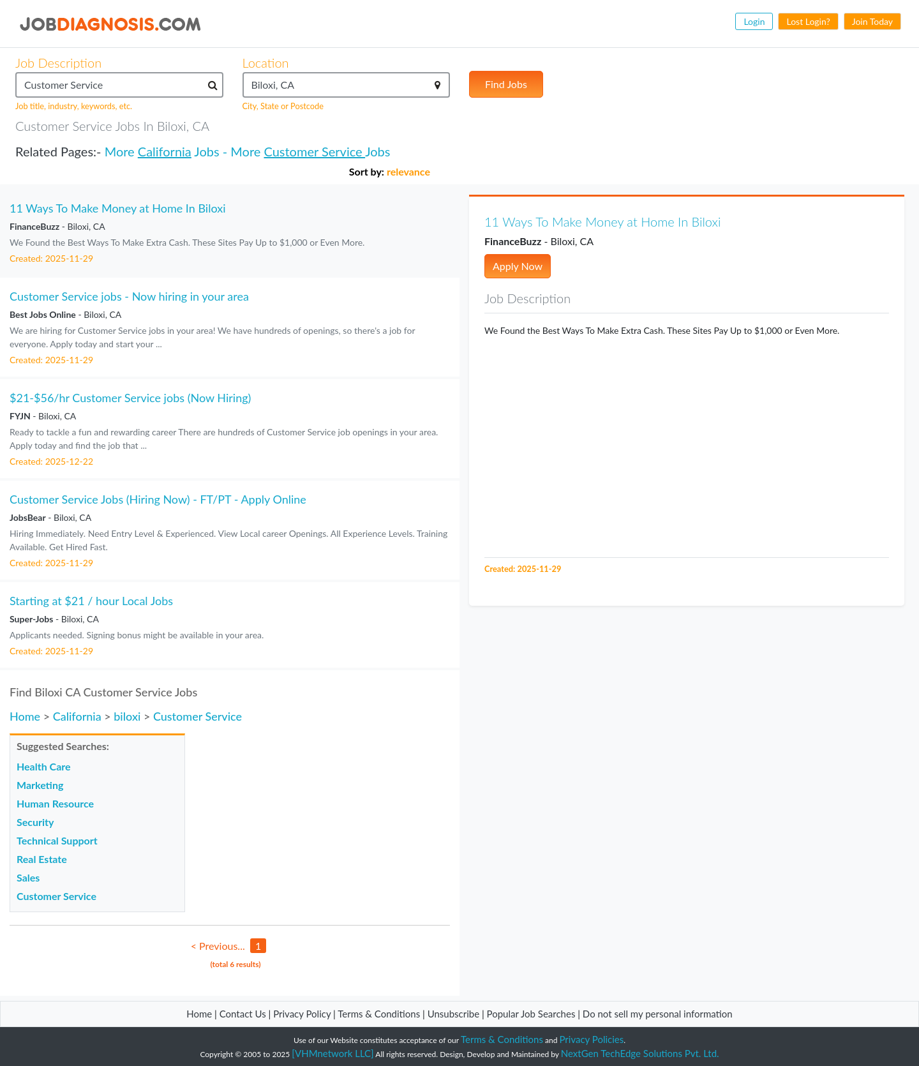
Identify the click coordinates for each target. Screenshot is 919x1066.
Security (35, 822)
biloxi (127, 716)
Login (754, 21)
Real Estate (42, 859)
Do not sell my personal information (658, 1013)
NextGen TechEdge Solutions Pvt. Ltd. (640, 1053)
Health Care (44, 766)
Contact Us (243, 1013)
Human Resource (55, 803)
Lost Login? (808, 21)
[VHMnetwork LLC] (332, 1053)
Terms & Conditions (380, 1013)
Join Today (872, 21)
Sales (28, 877)
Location (266, 62)
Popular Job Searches (531, 1013)
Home (25, 716)
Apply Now (517, 266)
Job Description (58, 62)
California (164, 151)
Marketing (40, 785)
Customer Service (314, 151)
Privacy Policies (592, 1039)
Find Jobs (506, 84)
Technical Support (57, 840)
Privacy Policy (302, 1013)
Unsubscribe (453, 1013)
